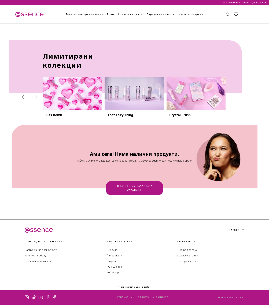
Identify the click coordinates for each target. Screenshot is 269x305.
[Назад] (24, 96)
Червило (112, 250)
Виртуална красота (161, 14)
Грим (110, 14)
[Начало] (29, 14)
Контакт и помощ (35, 255)
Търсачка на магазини (38, 261)
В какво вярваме (187, 250)
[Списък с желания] (236, 14)
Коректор (113, 272)
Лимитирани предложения (84, 14)
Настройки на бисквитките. (41, 250)
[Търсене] (227, 14)
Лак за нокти (114, 255)
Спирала (112, 261)
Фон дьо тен (114, 266)
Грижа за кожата (130, 14)
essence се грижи (191, 14)
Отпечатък (124, 297)
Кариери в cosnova (188, 261)
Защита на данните (153, 297)
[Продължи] (36, 96)
